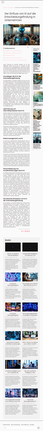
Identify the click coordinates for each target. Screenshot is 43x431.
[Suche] (20, 428)
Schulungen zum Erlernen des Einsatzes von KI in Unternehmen (30, 285)
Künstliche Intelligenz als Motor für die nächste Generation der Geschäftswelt (37, 67)
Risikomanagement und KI (9, 55)
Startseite (5, 7)
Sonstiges (32, 424)
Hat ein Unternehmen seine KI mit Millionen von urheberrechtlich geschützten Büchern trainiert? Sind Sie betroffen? (37, 125)
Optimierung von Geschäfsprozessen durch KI (13, 53)
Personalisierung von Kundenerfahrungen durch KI (14, 57)
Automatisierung (11, 7)
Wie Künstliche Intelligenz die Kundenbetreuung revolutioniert (37, 87)
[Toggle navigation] (2, 2)
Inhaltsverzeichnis (10, 48)
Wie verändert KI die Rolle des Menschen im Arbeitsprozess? (37, 146)
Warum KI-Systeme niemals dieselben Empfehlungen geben (12, 255)
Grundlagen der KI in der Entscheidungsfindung (13, 50)
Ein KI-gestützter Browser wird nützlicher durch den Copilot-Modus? (13, 401)
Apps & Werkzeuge (15, 424)
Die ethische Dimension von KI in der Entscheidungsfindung (15, 60)
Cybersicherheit (6, 424)
